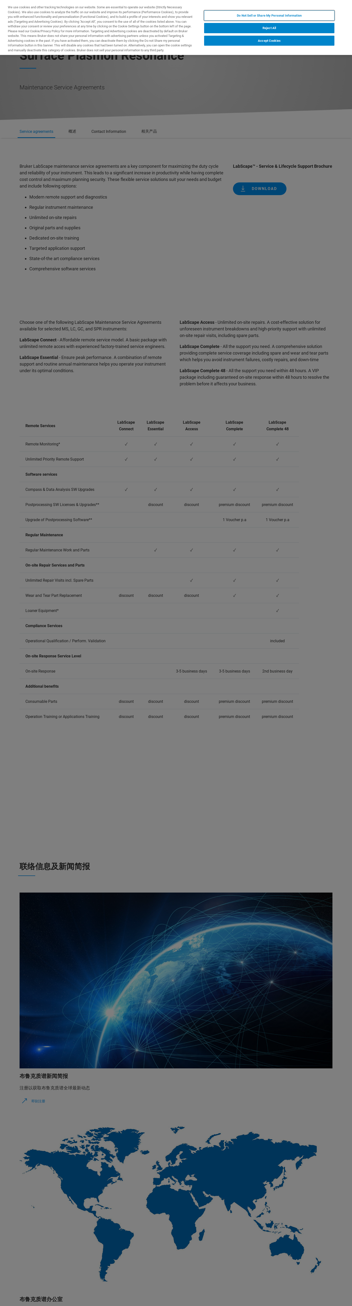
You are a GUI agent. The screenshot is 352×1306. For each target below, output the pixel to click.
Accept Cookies (269, 40)
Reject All (269, 28)
